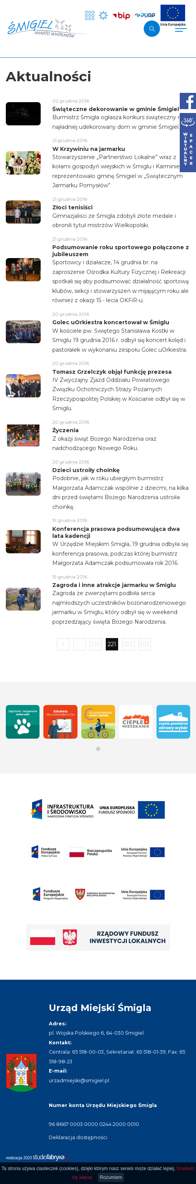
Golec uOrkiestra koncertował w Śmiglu (110, 322)
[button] (98, 749)
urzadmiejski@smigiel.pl (79, 1080)
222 (128, 644)
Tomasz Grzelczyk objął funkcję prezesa (112, 371)
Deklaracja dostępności (78, 1137)
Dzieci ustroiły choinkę (86, 470)
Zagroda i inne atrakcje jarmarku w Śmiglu (114, 585)
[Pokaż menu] (181, 29)
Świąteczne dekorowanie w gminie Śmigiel (115, 109)
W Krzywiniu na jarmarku (88, 148)
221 (112, 644)
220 (96, 644)
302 (144, 644)
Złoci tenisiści (72, 207)
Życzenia (65, 430)
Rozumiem (111, 1177)
